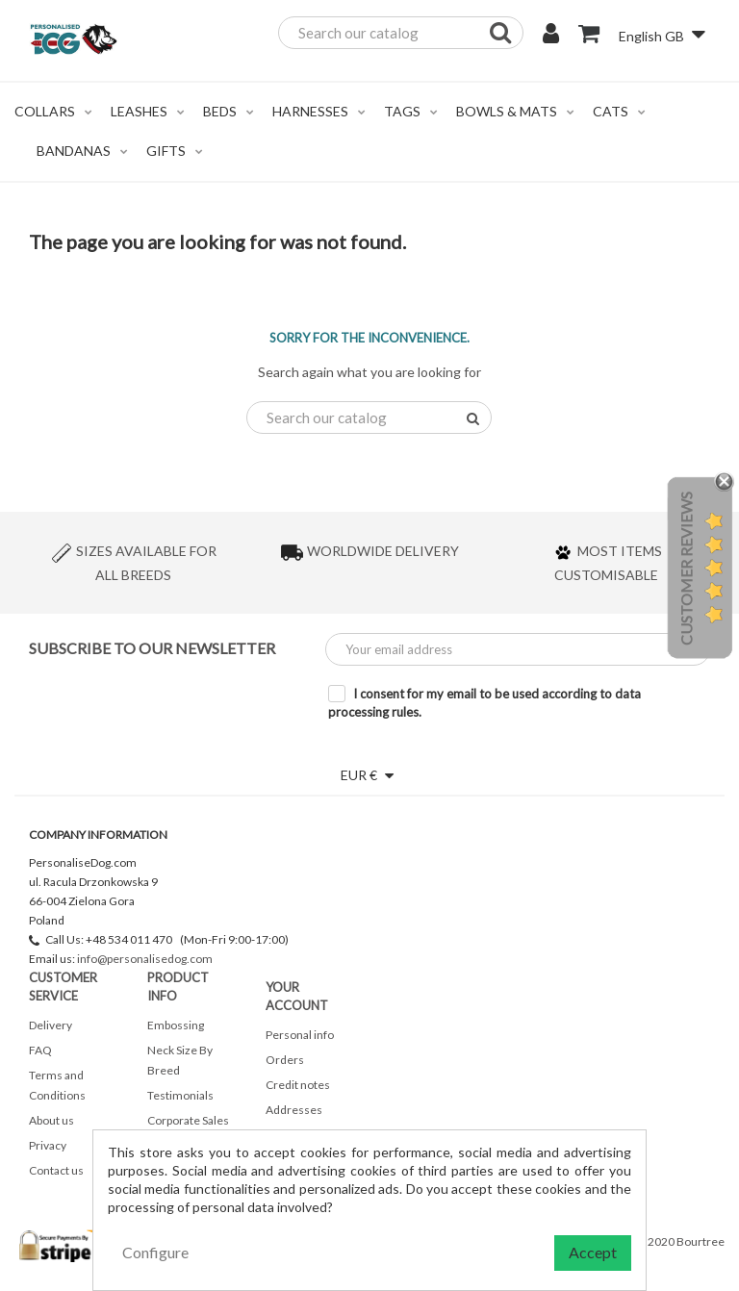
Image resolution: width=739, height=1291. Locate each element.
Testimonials (180, 1095)
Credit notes (298, 1084)
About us (51, 1120)
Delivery (50, 1025)
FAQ (40, 1050)
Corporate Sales (188, 1120)
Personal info (300, 1034)
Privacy (47, 1145)
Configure (155, 1252)
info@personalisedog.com (145, 958)
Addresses (294, 1109)
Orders (285, 1059)
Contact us (56, 1170)
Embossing (175, 1025)
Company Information (98, 834)
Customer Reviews (685, 569)
